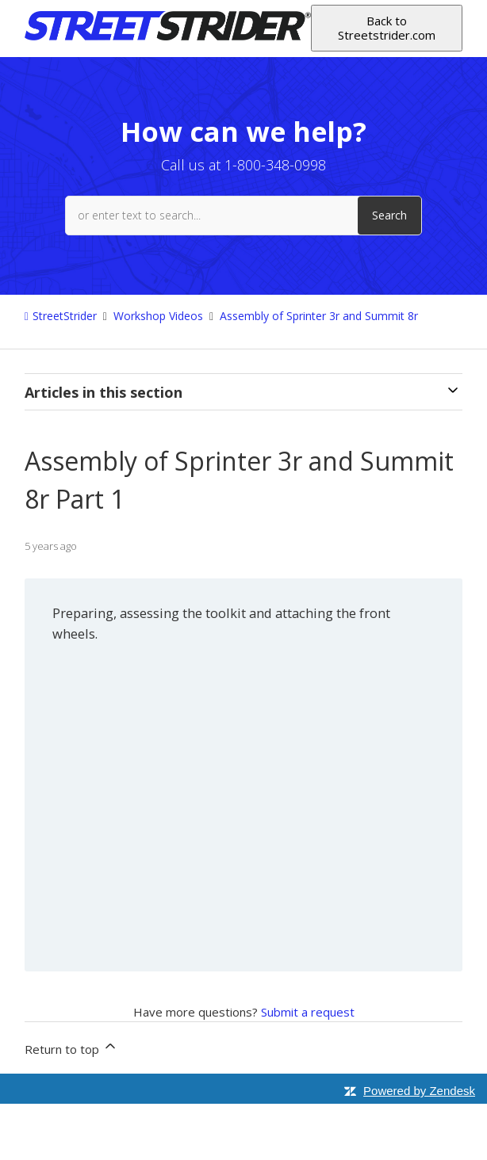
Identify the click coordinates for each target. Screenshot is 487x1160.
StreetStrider (65, 315)
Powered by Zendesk (419, 1090)
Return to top (71, 1047)
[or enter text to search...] (243, 215)
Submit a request (308, 1012)
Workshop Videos (158, 315)
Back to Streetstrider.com (386, 27)
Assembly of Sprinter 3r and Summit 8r (319, 315)
